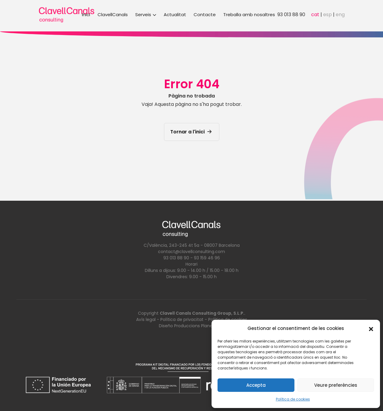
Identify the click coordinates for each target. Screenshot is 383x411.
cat (315, 14)
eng (340, 14)
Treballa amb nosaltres (249, 14)
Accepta (256, 385)
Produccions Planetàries (199, 326)
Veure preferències (335, 385)
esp (327, 14)
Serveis (145, 14)
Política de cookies (293, 399)
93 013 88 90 (291, 14)
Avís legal (146, 319)
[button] (371, 328)
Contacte (205, 14)
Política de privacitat (181, 319)
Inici (86, 14)
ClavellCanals (113, 14)
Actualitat (175, 14)
